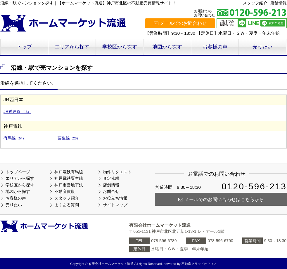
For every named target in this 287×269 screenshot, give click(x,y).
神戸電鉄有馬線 (68, 172)
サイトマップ (115, 204)
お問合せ (111, 191)
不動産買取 (64, 191)
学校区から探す (119, 47)
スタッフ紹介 (255, 3)
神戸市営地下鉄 (68, 185)
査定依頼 (111, 178)
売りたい (262, 47)
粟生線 (69, 138)
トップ (24, 47)
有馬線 (15, 138)
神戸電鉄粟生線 (68, 178)
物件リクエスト (117, 172)
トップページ (18, 172)
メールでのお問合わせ (180, 23)
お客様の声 (215, 47)
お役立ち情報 (115, 198)
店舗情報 (278, 3)
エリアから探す (72, 47)
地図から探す (167, 47)
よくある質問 (66, 204)
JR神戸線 (17, 111)
